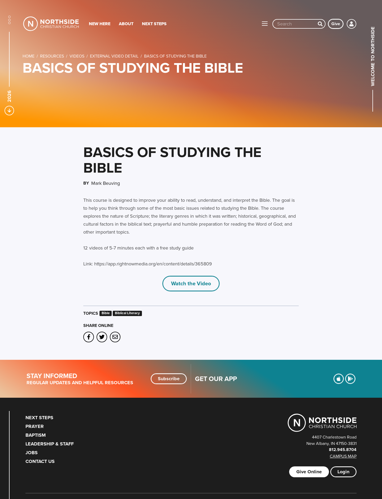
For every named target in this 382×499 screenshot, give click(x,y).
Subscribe (169, 378)
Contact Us (40, 461)
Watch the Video (191, 283)
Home (28, 56)
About (126, 24)
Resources (52, 56)
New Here (99, 24)
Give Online (309, 471)
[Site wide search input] (294, 24)
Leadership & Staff (49, 443)
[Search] (320, 24)
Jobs (31, 452)
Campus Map (343, 456)
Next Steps (154, 24)
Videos (77, 56)
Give (335, 24)
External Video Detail (114, 56)
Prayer (34, 426)
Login (343, 471)
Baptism (35, 435)
